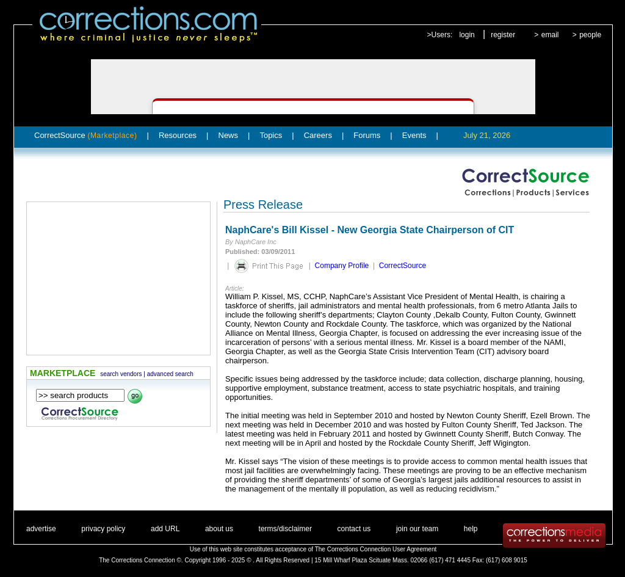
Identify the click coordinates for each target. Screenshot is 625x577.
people (590, 35)
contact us (354, 528)
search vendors (121, 374)
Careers (318, 135)
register (503, 35)
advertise (41, 528)
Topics (270, 135)
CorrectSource (85, 135)
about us (219, 528)
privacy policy (103, 528)
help (471, 528)
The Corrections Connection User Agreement (376, 549)
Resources (178, 135)
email (550, 35)
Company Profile (342, 265)
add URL (165, 528)
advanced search (170, 374)
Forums (366, 135)
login (466, 35)
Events (414, 135)
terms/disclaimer (285, 528)
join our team (417, 528)
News (229, 135)
